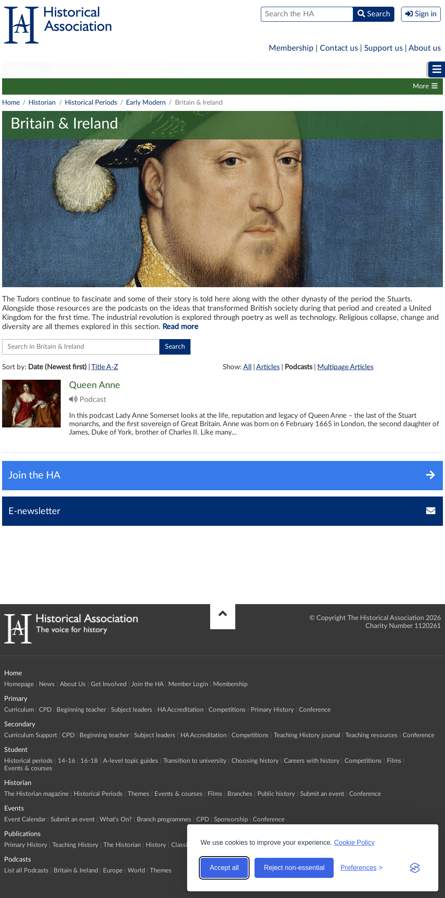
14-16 (66, 761)
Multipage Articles (345, 367)
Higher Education (211, 69)
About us (425, 48)
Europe (113, 870)
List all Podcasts (26, 870)
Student (141, 69)
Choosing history (255, 761)
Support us (383, 48)
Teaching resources (371, 735)
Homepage (19, 684)
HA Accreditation (180, 710)
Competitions (227, 710)
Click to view (222, 416)
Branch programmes (164, 819)
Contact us (339, 48)
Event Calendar (25, 819)
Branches (292, 86)
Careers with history (312, 761)
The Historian (122, 845)
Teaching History (75, 845)
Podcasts (407, 69)
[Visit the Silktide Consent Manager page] (415, 868)
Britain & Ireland (76, 870)
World (136, 870)
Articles (268, 367)
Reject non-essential (294, 867)
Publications (345, 69)
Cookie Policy (354, 842)
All (247, 367)
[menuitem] (27, 70)
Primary (27, 69)
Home (11, 102)
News (47, 684)
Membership (291, 48)
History (156, 845)
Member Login (188, 684)
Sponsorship (231, 819)
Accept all (224, 867)
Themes (163, 86)
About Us (73, 684)
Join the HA (147, 684)
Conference (315, 710)
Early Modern (146, 102)
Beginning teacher (81, 710)
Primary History (272, 710)
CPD (45, 710)
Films (258, 86)
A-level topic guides (130, 761)
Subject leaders (131, 710)
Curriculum (19, 710)
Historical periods (28, 761)
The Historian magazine (40, 86)
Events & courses (213, 86)
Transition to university (194, 761)
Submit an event (322, 794)
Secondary (84, 69)
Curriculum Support (30, 735)
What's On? (116, 819)
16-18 (89, 761)
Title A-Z (104, 367)
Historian (283, 69)
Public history (338, 86)
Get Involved (108, 684)
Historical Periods (113, 86)
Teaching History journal (307, 735)
